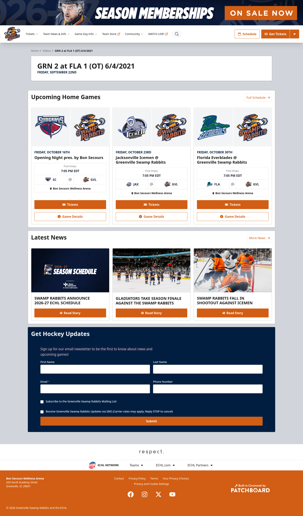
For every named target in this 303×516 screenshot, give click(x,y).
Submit (151, 424)
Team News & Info (56, 34)
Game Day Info (86, 34)
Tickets (32, 34)
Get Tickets (275, 34)
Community (134, 34)
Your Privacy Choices (176, 478)
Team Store (111, 34)
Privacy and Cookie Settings (151, 484)
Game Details (70, 216)
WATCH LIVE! (158, 34)
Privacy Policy (137, 478)
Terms (154, 478)
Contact (119, 478)
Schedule (247, 34)
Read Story (70, 313)
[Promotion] (151, 12)
